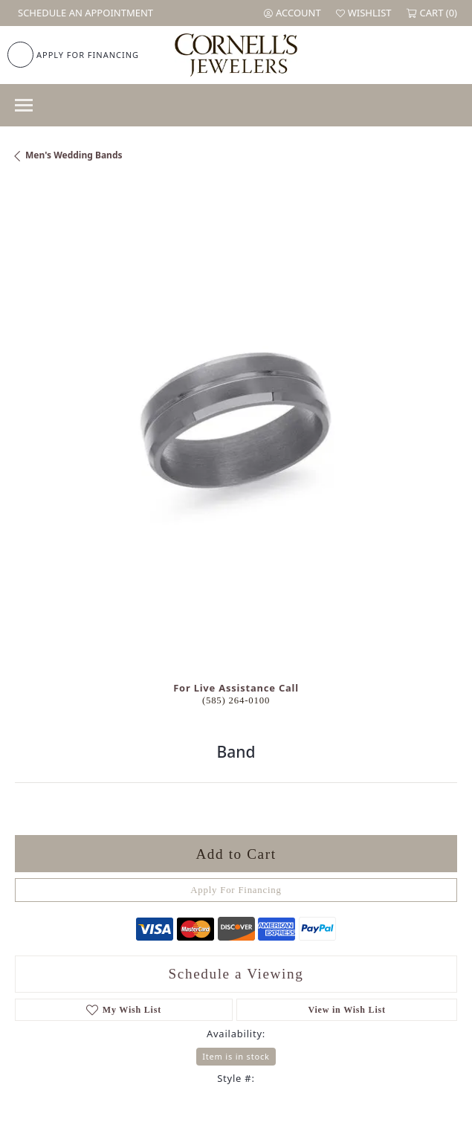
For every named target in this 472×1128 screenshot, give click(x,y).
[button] (292, 13)
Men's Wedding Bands (74, 155)
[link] (84, 13)
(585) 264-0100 (236, 700)
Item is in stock (235, 1056)
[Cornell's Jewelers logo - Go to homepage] (236, 55)
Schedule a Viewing (236, 974)
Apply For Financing (236, 890)
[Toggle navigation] (24, 105)
